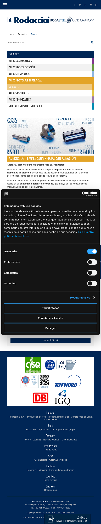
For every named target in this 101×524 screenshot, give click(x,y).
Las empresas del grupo (63, 429)
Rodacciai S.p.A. (17, 416)
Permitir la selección (50, 317)
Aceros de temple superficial (25, 80)
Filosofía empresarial (58, 416)
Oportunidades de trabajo (61, 470)
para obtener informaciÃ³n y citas (71, 519)
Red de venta (50, 449)
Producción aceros (36, 416)
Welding (37, 439)
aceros (34, 34)
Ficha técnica (50, 480)
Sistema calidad (69, 439)
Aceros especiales (19, 93)
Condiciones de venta (81, 416)
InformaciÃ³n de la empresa (36, 517)
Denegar (50, 328)
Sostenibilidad (51, 419)
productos (22, 34)
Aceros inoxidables (20, 99)
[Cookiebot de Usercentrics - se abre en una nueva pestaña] (82, 194)
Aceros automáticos (20, 61)
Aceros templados (19, 74)
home (11, 34)
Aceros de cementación (22, 67)
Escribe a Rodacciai (37, 470)
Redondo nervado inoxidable (25, 106)
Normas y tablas (51, 439)
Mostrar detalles (80, 297)
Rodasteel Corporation (37, 429)
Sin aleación (14, 87)
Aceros (27, 439)
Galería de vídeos (58, 460)
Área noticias (40, 460)
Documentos (50, 490)
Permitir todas (50, 307)
